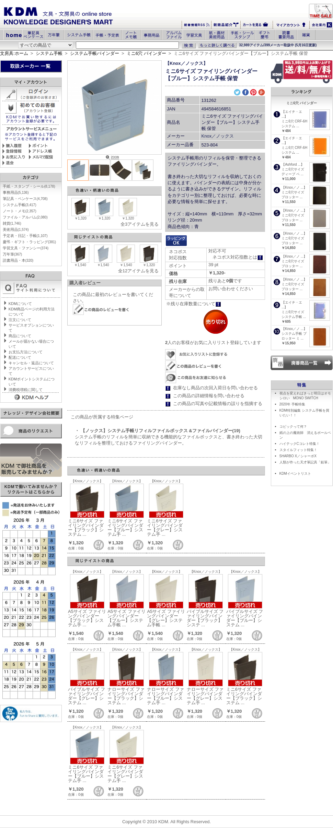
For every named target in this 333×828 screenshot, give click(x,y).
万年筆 (12, 254)
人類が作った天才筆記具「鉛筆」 (305, 462)
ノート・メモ (19, 211)
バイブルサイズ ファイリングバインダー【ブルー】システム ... (244, 618)
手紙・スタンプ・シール (29, 186)
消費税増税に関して (26, 390)
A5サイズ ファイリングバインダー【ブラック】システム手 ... (87, 618)
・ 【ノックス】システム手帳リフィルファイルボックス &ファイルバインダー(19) (157, 430)
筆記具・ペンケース (25, 199)
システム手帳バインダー (94, 53)
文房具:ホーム (14, 53)
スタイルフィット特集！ (298, 450)
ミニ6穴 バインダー (146, 53)
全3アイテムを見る (139, 224)
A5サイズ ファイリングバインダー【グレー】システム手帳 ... (166, 618)
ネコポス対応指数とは (238, 257)
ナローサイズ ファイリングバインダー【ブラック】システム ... (126, 696)
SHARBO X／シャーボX (298, 456)
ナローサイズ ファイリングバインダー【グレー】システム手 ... (205, 696)
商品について (20, 336)
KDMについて (20, 303)
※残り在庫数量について (193, 303)
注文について (20, 320)
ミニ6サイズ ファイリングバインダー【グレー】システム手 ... (165, 527)
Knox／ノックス (218, 136)
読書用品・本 (18, 260)
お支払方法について (26, 352)
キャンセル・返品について (31, 363)
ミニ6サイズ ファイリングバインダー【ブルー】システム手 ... (125, 527)
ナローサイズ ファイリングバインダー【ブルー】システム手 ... (165, 696)
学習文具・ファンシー (25, 248)
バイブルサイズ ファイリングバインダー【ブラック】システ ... (205, 618)
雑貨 (12, 223)
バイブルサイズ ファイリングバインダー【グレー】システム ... (86, 696)
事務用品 (16, 192)
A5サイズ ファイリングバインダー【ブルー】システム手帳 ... (126, 618)
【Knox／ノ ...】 (294, 187)
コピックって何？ (293, 426)
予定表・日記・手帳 (25, 236)
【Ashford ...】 (293, 164)
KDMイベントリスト (295, 473)
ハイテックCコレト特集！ (299, 444)
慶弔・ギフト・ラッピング (29, 242)
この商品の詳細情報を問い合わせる (208, 395)
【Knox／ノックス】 (186, 63)
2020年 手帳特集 (292, 404)
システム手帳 (49, 53)
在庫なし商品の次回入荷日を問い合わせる (215, 387)
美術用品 (16, 229)
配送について (20, 357)
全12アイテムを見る (138, 270)
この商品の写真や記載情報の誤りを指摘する (217, 403)
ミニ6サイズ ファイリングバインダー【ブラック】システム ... (86, 527)
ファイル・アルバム (25, 217)
